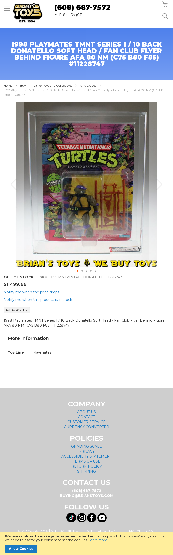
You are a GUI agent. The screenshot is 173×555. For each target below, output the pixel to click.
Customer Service (86, 422)
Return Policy (86, 466)
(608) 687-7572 (82, 7)
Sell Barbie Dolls (68, 531)
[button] (14, 184)
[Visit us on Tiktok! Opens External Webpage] (71, 517)
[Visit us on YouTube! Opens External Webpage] (102, 517)
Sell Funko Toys (102, 531)
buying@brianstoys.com (86, 495)
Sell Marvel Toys (136, 531)
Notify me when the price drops (31, 292)
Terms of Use (86, 461)
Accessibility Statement (86, 456)
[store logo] (28, 12)
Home (8, 85)
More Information (28, 338)
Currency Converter (86, 427)
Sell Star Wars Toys (28, 531)
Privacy (87, 451)
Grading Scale (86, 446)
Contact (86, 417)
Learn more (97, 540)
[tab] (86, 339)
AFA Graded (88, 85)
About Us (86, 412)
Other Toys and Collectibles (52, 85)
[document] (86, 543)
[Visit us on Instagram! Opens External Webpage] (81, 517)
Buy (23, 85)
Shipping (86, 471)
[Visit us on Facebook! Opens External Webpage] (91, 517)
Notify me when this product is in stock (38, 299)
